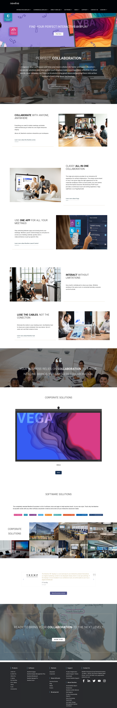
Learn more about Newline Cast (26, 335)
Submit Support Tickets (72, 674)
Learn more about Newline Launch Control (26, 243)
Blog (51, 683)
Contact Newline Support (72, 678)
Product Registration (71, 671)
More (58, 472)
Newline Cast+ (31, 680)
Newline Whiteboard (32, 676)
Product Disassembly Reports (71, 695)
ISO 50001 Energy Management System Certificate (71, 704)
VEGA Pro (13, 676)
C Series (13, 678)
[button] (11, 442)
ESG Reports (69, 692)
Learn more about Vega (72, 198)
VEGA (12, 684)
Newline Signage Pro (32, 678)
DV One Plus (14, 680)
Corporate (52, 674)
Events (51, 688)
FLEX (12, 686)
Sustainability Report (71, 685)
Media (51, 685)
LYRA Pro (13, 671)
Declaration (69, 688)
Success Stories (54, 681)
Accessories (14, 689)
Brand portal (55, 692)
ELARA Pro (13, 674)
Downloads (69, 676)
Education (52, 671)
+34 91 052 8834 (90, 675)
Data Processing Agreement (70, 699)
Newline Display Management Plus (36, 674)
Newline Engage (31, 671)
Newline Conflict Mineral (72, 690)
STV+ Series (14, 682)
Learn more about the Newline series (25, 140)
